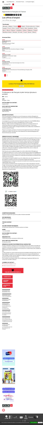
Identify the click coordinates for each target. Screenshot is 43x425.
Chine (19, 26)
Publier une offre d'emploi (13, 271)
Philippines (30, 30)
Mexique (13, 30)
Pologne (35, 30)
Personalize (40, 422)
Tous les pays (5, 24)
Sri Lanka (20, 32)
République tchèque (7, 32)
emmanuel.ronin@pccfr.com (9, 263)
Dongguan (21, 56)
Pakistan (25, 30)
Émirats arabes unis (30, 26)
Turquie (25, 32)
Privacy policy (22, 423)
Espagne (5, 28)
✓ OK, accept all (33, 422)
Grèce (13, 28)
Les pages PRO (7, 4)
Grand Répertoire (10, 1)
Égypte (23, 26)
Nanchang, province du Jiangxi (21, 42)
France (9, 28)
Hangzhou (21, 69)
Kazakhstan (30, 28)
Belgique (10, 26)
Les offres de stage (9, 20)
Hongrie (17, 28)
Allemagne (5, 26)
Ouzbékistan (19, 30)
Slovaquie (15, 32)
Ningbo (21, 49)
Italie (26, 28)
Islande (22, 28)
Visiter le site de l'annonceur (8, 265)
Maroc (4, 30)
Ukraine (29, 32)
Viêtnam (34, 32)
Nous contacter (9, 14)
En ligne (37, 26)
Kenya (35, 28)
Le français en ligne (30, 1)
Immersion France (20, 1)
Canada (15, 26)
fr (13, 4)
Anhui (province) (21, 62)
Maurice (8, 30)
